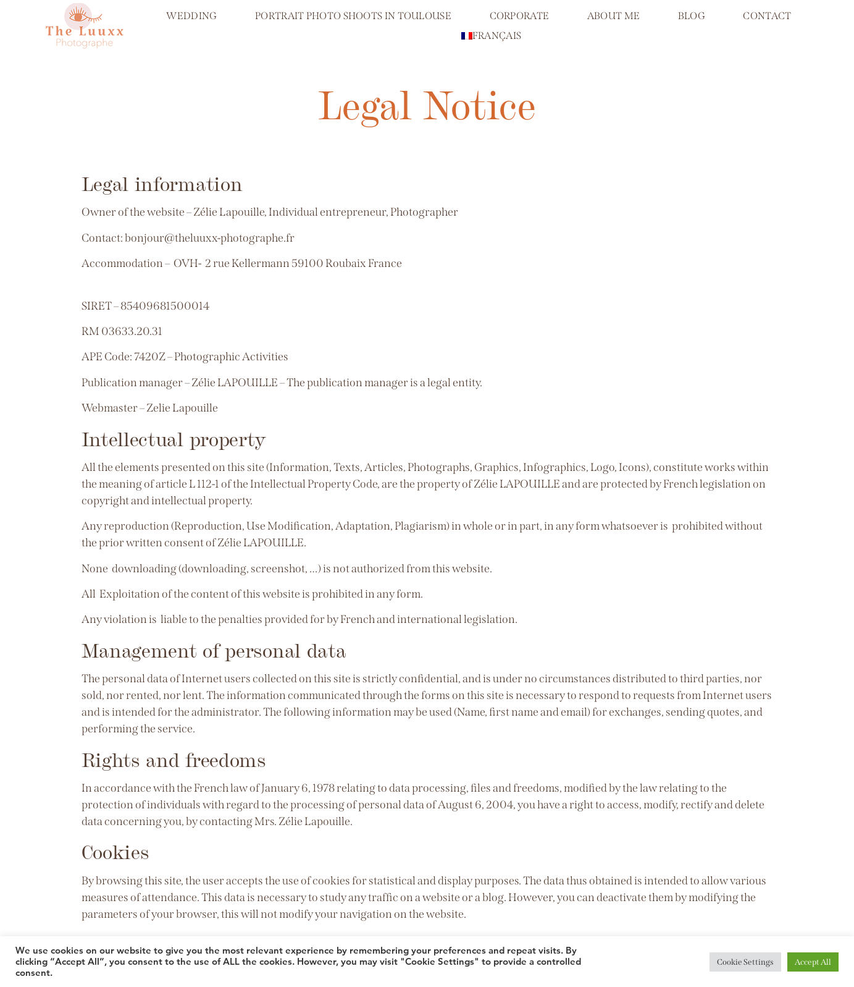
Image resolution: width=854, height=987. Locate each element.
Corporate (520, 16)
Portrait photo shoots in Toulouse (353, 16)
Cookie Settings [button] (745, 962)
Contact (767, 16)
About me (613, 16)
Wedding (191, 16)
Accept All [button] (813, 962)
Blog (691, 16)
